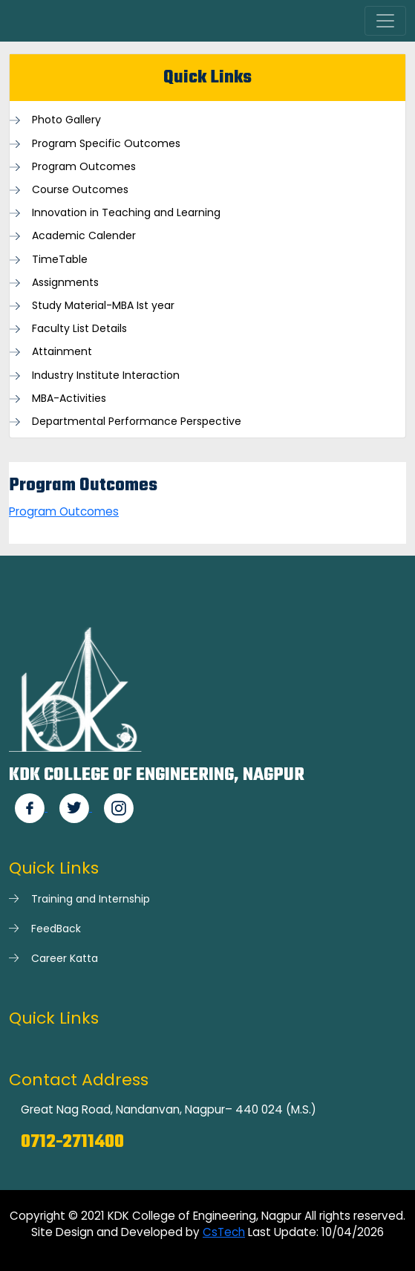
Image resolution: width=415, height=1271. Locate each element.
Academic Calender (84, 236)
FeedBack (56, 928)
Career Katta (64, 958)
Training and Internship (90, 898)
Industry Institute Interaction (106, 375)
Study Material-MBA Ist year (103, 306)
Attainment (62, 352)
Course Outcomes (80, 190)
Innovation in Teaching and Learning (126, 213)
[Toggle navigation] (385, 21)
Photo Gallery (66, 120)
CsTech (224, 1232)
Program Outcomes (84, 167)
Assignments (65, 283)
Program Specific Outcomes (106, 144)
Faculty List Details (79, 329)
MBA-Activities (69, 398)
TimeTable (60, 260)
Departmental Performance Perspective (136, 422)
